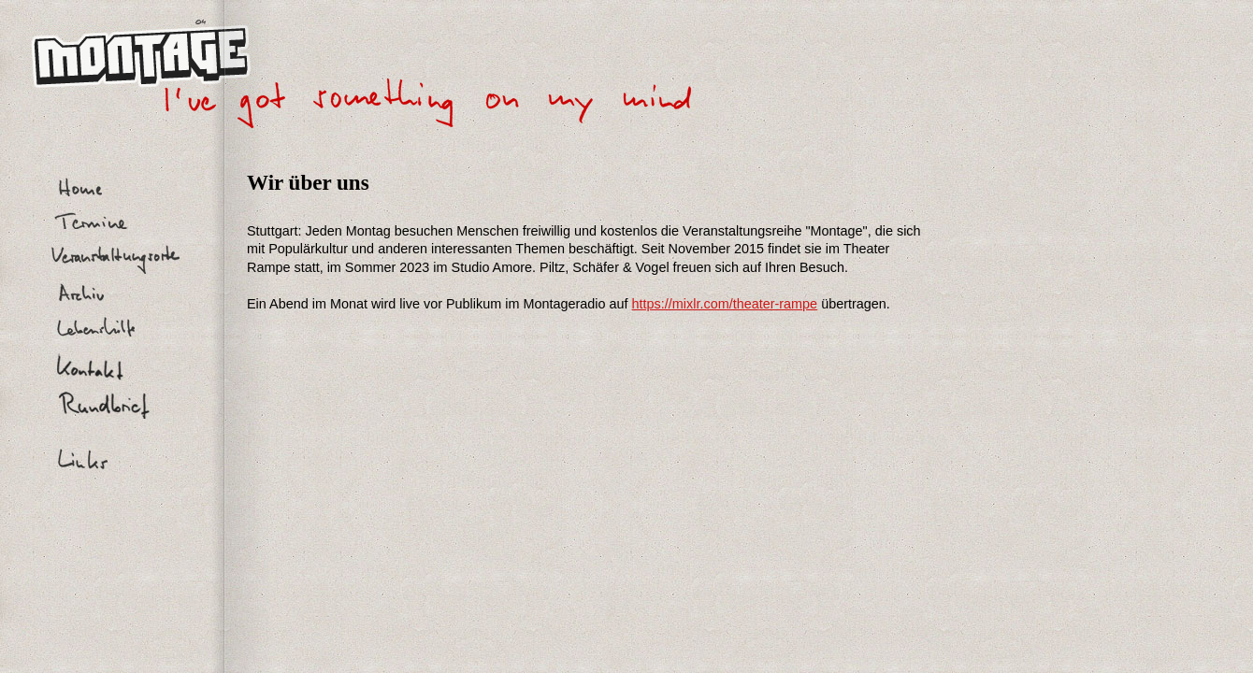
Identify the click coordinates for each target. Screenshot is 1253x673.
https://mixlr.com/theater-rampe (725, 303)
